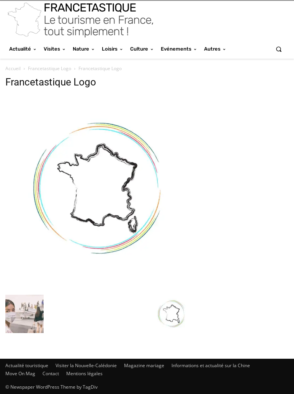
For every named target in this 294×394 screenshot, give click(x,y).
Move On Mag (20, 373)
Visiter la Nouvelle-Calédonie (86, 365)
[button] (279, 49)
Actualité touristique (26, 365)
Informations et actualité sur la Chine (211, 365)
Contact (50, 373)
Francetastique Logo (49, 68)
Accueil (13, 68)
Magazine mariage (144, 365)
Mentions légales (84, 373)
